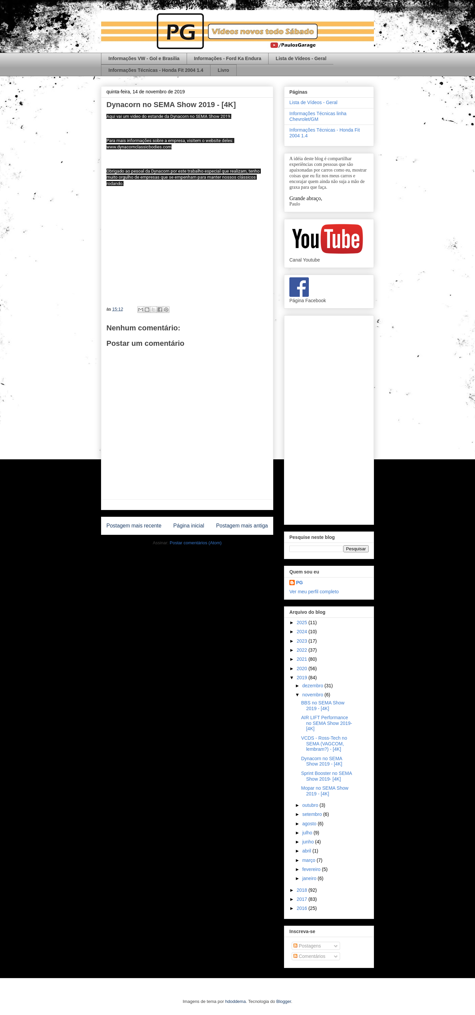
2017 (302, 899)
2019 (302, 677)
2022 (302, 650)
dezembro (313, 685)
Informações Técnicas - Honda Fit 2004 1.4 (155, 70)
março (309, 860)
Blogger (283, 1001)
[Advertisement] (329, 418)
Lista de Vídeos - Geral (301, 58)
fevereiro (312, 869)
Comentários (309, 956)
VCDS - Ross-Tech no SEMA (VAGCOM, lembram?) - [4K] (324, 743)
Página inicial (188, 525)
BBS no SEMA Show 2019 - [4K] (322, 705)
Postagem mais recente (133, 525)
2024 (302, 631)
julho (307, 832)
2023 (302, 641)
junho (308, 841)
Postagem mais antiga (242, 525)
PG (299, 582)
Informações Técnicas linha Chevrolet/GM (317, 116)
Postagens (307, 946)
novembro (313, 694)
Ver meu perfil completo (314, 591)
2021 (302, 659)
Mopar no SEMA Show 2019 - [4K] (324, 790)
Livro (223, 70)
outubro (310, 805)
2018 (302, 890)
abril (307, 850)
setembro (312, 814)
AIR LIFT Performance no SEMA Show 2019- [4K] (326, 723)
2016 (302, 908)
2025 (302, 622)
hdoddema (235, 1001)
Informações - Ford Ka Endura (228, 58)
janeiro (310, 878)
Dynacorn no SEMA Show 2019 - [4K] (321, 761)
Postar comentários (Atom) (196, 542)
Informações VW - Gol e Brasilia (144, 58)
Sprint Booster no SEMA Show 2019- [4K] (326, 776)
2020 (302, 668)
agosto (310, 823)
